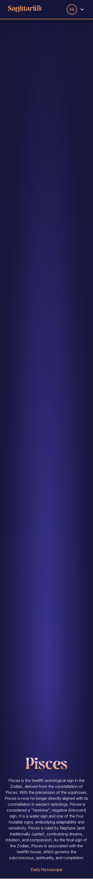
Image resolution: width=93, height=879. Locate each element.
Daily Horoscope (46, 869)
